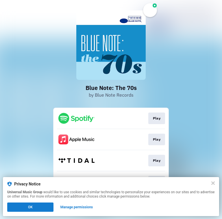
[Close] (213, 183)
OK (30, 207)
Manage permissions (76, 207)
